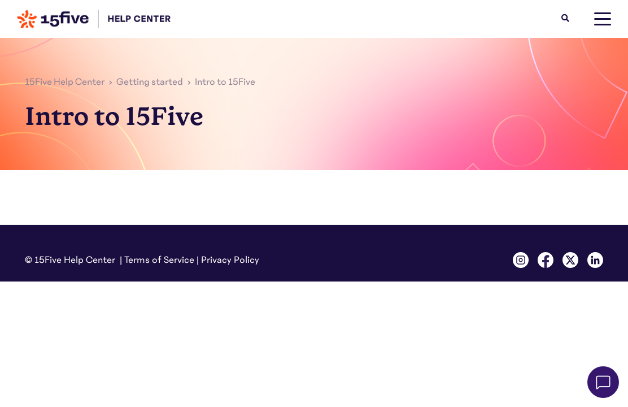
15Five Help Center (64, 82)
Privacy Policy (230, 260)
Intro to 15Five (225, 82)
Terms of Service (159, 260)
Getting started (149, 82)
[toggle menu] (602, 19)
